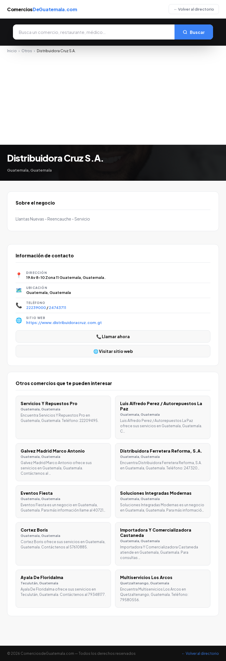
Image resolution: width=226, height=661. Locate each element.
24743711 (57, 307)
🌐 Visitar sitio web (113, 351)
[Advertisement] (113, 97)
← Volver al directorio (194, 9)
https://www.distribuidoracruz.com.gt (64, 322)
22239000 (36, 307)
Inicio (12, 51)
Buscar (194, 32)
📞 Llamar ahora (113, 336)
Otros (26, 51)
